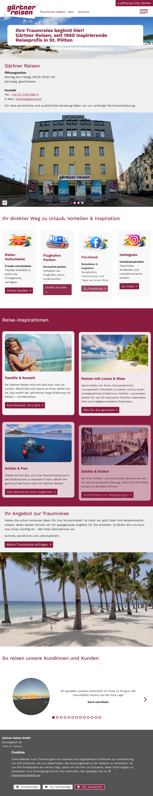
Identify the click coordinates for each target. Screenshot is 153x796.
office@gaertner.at (28, 99)
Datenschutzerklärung (25, 775)
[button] (150, 159)
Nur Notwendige (56, 787)
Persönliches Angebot (52, 11)
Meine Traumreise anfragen (28, 544)
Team (71, 11)
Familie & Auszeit (20, 392)
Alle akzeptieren (89, 786)
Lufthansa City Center (134, 3)
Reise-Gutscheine (15, 271)
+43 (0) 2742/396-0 (24, 94)
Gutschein (84, 11)
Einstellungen (26, 787)
